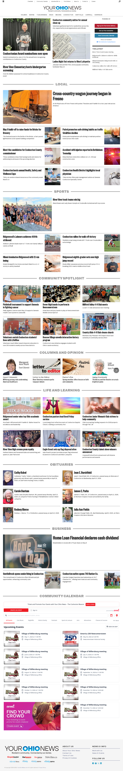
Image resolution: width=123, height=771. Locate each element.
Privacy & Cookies (70, 758)
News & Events (98, 753)
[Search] (119, 1)
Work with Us (97, 750)
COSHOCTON (68, 15)
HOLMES (24, 15)
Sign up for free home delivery (106, 26)
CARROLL (89, 15)
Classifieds (30, 1)
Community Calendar (42, 1)
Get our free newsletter (106, 30)
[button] (116, 370)
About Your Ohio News (71, 750)
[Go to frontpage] (62, 8)
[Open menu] (3, 1)
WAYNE (31, 15)
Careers (93, 1)
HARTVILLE (79, 15)
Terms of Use (68, 755)
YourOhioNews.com (22, 767)
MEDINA (58, 15)
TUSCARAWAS (42, 15)
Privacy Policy (42, 767)
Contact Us (85, 1)
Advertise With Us (55, 1)
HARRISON (98, 15)
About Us (76, 1)
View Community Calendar (106, 35)
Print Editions (67, 1)
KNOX (51, 15)
